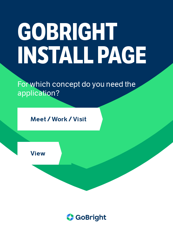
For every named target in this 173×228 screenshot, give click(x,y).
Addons (28, 189)
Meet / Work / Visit (58, 119)
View (37, 153)
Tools (25, 196)
